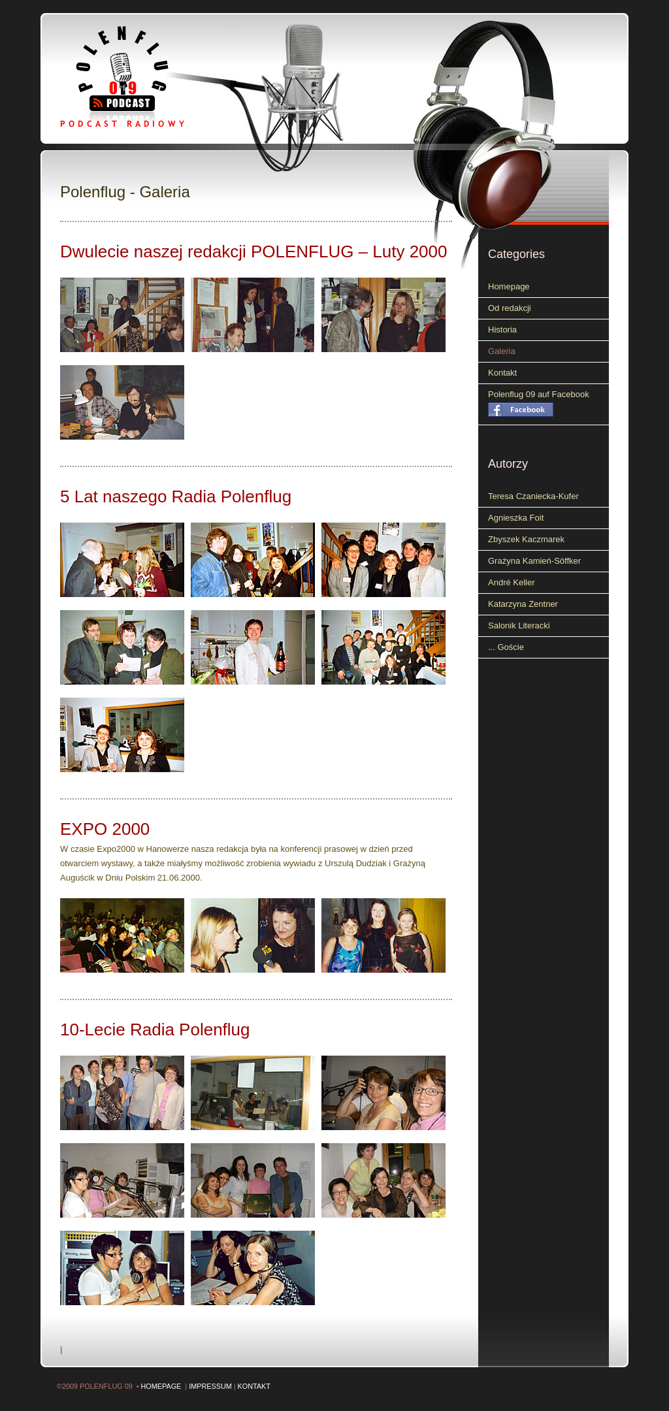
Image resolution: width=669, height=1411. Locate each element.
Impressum (210, 1386)
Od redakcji (509, 308)
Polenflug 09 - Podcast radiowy (141, 76)
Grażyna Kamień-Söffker (534, 561)
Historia (502, 329)
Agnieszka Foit (516, 518)
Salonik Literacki (519, 625)
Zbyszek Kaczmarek (526, 539)
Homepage (509, 286)
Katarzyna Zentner (523, 604)
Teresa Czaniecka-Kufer (533, 496)
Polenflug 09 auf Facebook (538, 394)
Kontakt (502, 373)
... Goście (506, 647)
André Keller (511, 582)
